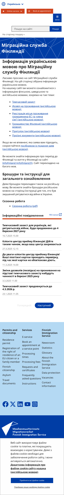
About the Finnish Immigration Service (49, 362)
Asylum (6, 375)
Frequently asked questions (31, 376)
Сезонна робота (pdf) (25, 206)
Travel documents (9, 381)
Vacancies (47, 377)
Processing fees (31, 361)
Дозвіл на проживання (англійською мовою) (34, 107)
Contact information (49, 384)
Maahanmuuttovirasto (20, 19)
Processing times (28, 355)
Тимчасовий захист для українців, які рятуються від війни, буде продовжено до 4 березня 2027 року (30, 228)
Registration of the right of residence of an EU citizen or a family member (11, 355)
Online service (16, 11)
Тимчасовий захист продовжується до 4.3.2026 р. (27, 288)
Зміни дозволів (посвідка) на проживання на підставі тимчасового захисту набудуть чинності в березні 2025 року (31, 273)
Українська (13, 4)
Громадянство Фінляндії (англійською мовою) (34, 125)
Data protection (51, 372)
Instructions (29, 383)
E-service (27, 337)
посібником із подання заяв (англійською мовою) (28, 147)
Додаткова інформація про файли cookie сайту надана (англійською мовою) (28, 468)
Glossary (47, 352)
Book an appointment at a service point (31, 345)
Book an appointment (42, 11)
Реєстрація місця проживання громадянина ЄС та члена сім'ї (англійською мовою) (30, 116)
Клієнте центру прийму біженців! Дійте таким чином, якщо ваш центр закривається (31, 243)
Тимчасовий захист (23, 102)
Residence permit (8, 341)
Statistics (47, 347)
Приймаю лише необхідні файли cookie (32, 487)
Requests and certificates (30, 368)
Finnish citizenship (8, 368)
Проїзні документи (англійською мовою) (36, 135)
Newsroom (48, 342)
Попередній (24, 305)
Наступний (44, 305)
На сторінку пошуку (12, 34)
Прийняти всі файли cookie (32, 480)
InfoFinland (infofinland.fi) (17, 163)
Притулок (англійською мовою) (31, 131)
